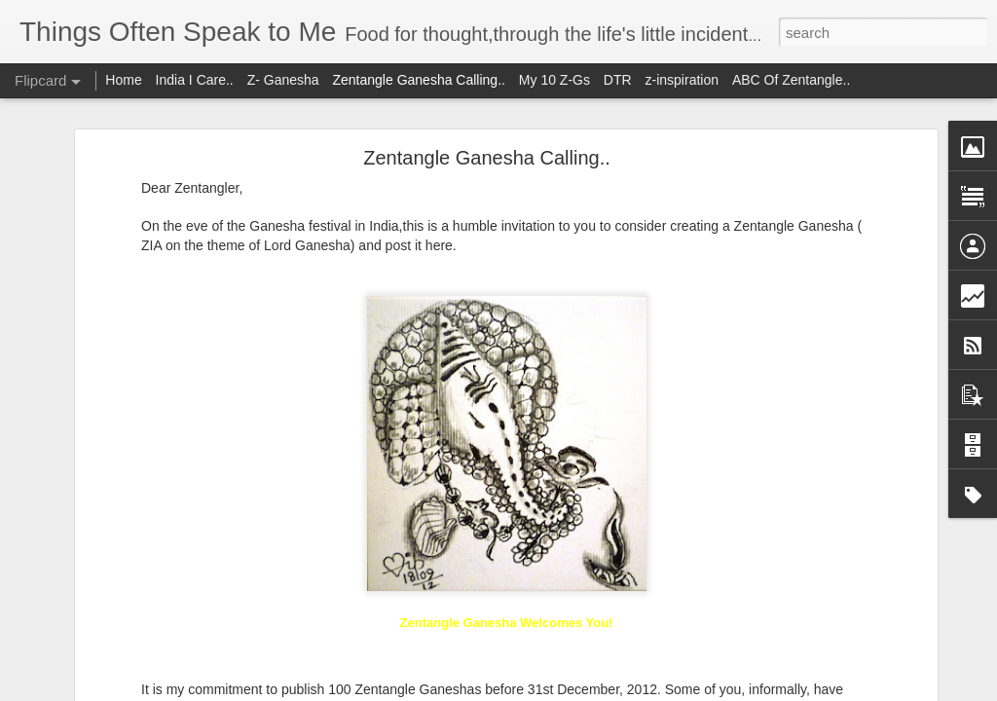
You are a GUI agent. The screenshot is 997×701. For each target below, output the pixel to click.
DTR (618, 80)
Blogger (559, 690)
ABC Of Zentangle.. (791, 80)
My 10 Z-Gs (554, 80)
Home (123, 80)
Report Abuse (616, 690)
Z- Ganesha (283, 80)
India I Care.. (195, 80)
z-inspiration (682, 80)
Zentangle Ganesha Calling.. (486, 102)
